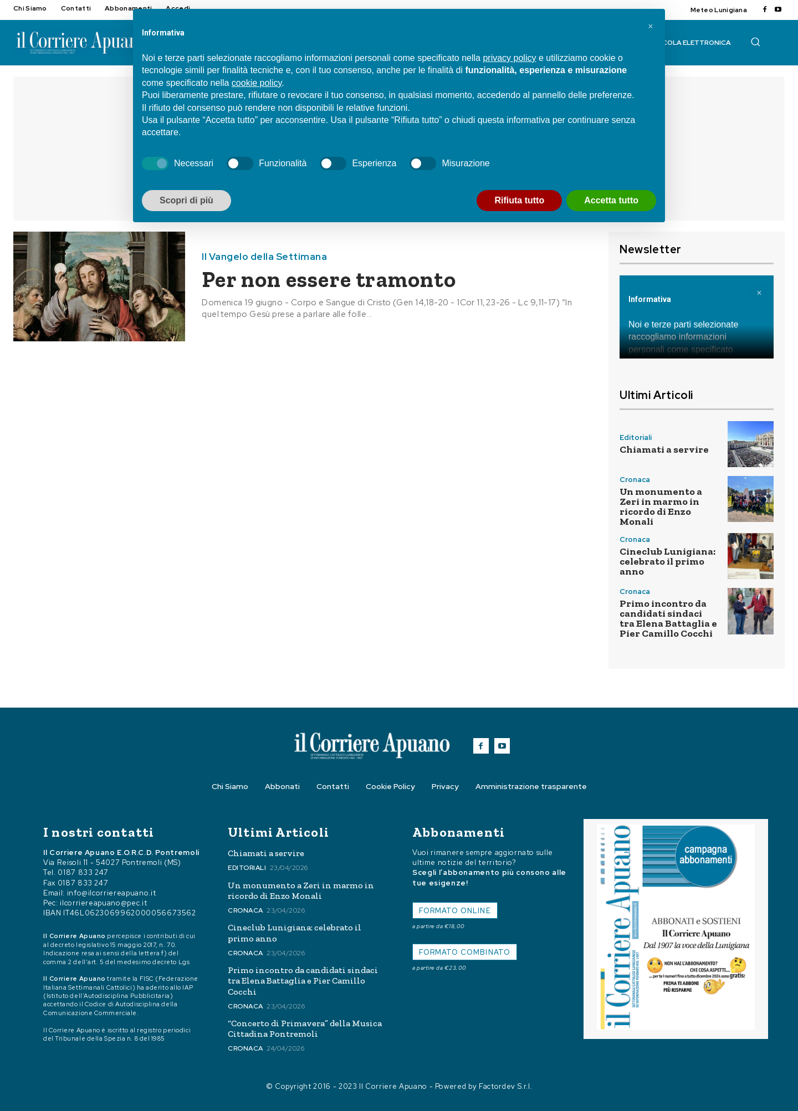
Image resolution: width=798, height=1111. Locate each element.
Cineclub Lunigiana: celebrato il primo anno (667, 561)
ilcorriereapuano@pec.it (103, 903)
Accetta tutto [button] (611, 200)
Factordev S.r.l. (505, 1086)
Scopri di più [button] (186, 200)
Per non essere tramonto (329, 279)
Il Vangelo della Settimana (264, 257)
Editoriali (636, 437)
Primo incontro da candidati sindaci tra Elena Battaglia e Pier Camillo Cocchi (668, 618)
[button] (755, 42)
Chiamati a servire (664, 449)
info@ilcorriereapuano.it (111, 893)
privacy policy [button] (509, 58)
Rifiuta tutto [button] (519, 200)
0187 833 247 (83, 872)
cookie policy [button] (257, 83)
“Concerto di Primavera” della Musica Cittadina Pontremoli (305, 1028)
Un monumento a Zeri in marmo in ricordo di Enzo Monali (661, 506)
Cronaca (635, 479)
